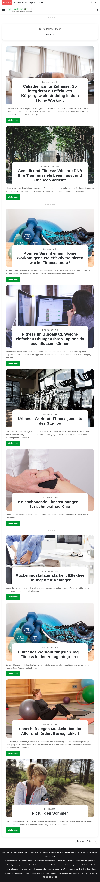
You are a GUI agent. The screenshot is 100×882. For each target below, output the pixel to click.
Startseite (45, 29)
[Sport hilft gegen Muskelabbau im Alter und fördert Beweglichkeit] (50, 708)
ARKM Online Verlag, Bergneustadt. (73, 852)
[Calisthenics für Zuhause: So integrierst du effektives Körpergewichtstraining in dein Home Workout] (50, 75)
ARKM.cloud (50, 857)
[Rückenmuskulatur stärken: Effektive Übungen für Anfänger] (50, 559)
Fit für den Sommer (50, 813)
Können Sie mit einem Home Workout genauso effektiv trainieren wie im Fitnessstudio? (50, 258)
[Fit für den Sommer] (50, 788)
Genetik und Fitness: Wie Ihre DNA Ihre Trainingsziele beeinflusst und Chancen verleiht (50, 175)
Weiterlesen (13, 120)
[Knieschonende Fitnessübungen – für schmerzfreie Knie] (50, 480)
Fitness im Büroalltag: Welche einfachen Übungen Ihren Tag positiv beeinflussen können (50, 339)
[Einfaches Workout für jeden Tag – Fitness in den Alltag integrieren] (50, 632)
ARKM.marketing (50, 17)
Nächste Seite (86, 841)
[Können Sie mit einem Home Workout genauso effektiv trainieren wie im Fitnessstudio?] (50, 238)
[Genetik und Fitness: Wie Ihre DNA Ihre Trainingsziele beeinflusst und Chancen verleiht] (50, 155)
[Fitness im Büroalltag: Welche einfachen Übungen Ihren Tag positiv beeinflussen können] (50, 316)
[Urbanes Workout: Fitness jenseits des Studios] (50, 398)
